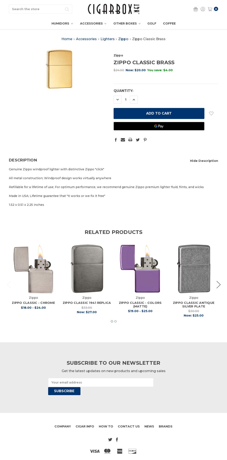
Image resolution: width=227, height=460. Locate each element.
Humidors (62, 23)
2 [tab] (115, 328)
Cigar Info (85, 418)
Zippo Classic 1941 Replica (87, 310)
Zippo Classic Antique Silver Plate (193, 311)
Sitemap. (129, 453)
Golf (151, 23)
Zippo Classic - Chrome (33, 310)
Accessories (93, 23)
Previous (9, 291)
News (149, 418)
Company (62, 418)
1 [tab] (112, 328)
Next (218, 291)
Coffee (169, 23)
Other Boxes (126, 23)
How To (106, 418)
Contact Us (129, 418)
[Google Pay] (159, 126)
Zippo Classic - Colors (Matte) (140, 311)
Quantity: (123, 91)
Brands (166, 418)
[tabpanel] (33, 285)
